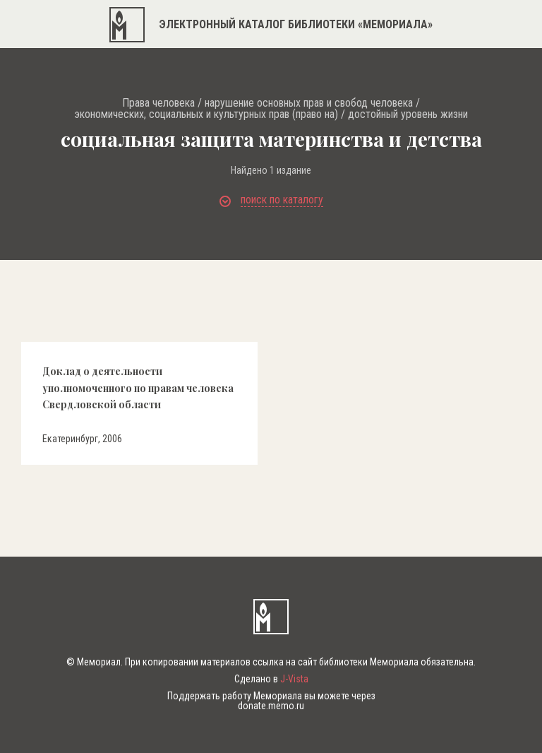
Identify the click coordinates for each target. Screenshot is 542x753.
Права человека (158, 103)
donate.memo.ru (271, 706)
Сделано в (271, 679)
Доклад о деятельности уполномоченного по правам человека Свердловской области (138, 387)
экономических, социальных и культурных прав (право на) (206, 114)
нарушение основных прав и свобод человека (309, 103)
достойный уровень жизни (408, 114)
